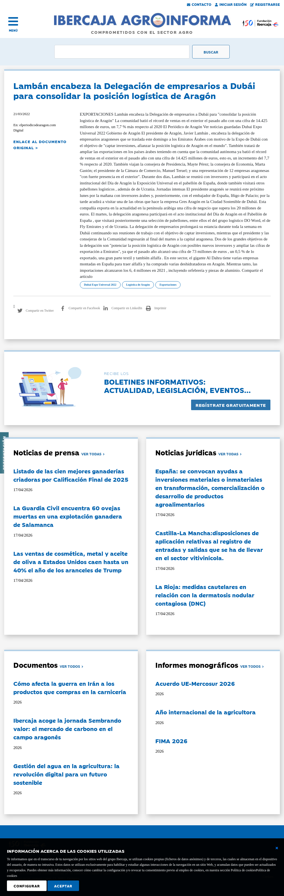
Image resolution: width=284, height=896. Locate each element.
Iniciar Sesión (231, 4)
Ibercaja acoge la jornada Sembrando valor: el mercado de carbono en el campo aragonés (67, 728)
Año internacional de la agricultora (205, 712)
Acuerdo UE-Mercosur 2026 (195, 683)
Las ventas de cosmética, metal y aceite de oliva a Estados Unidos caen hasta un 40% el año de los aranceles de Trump (70, 561)
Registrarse (265, 4)
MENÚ (13, 30)
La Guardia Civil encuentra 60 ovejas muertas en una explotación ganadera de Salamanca (67, 516)
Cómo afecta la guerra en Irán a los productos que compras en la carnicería (69, 687)
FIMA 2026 (171, 741)
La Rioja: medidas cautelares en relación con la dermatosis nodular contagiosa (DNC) (204, 594)
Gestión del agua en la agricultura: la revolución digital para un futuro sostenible (66, 774)
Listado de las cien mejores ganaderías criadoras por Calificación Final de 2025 (70, 475)
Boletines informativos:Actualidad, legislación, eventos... (177, 385)
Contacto (199, 4)
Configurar (27, 885)
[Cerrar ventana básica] (277, 848)
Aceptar (63, 885)
